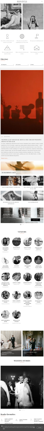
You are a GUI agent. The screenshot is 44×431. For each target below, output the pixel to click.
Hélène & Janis (22, 407)
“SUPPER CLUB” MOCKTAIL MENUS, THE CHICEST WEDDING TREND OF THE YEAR (21, 140)
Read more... (4, 158)
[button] (20, 224)
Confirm (39, 427)
